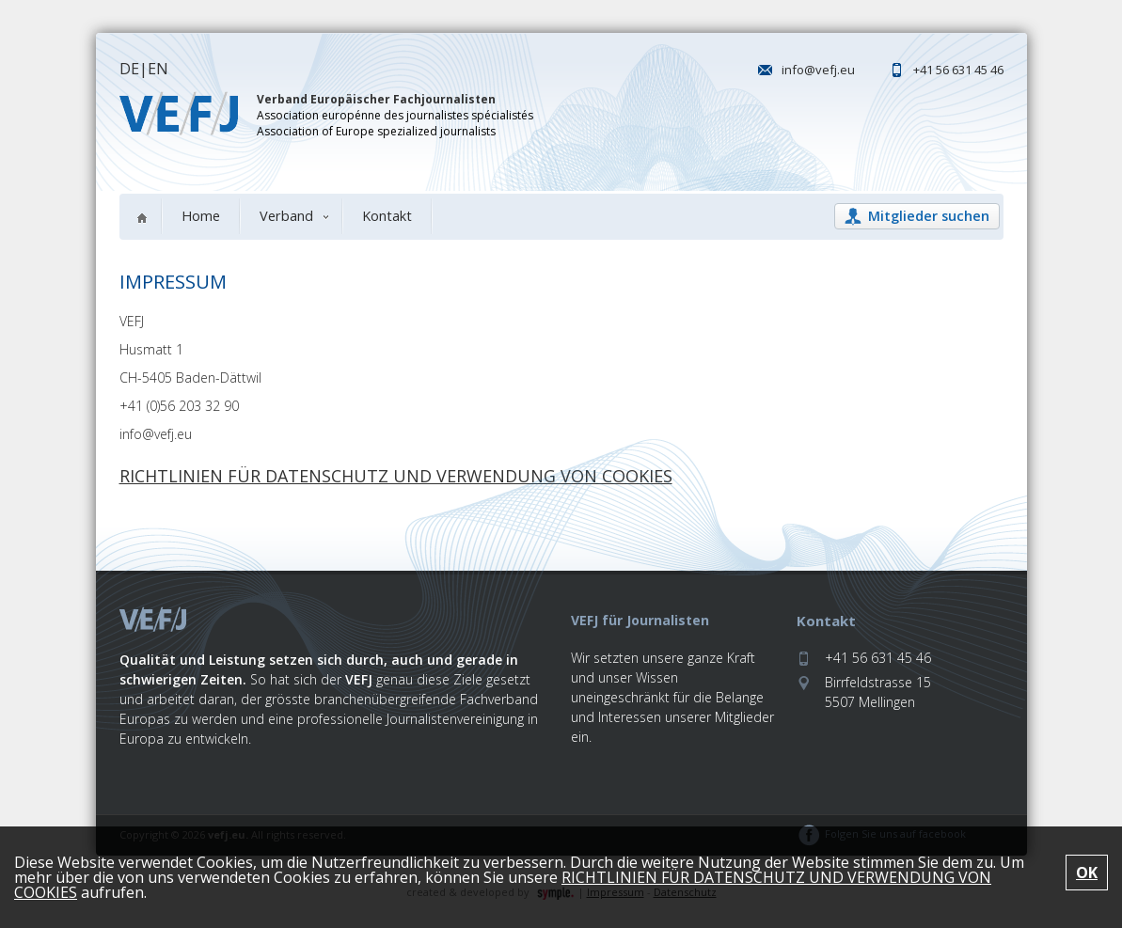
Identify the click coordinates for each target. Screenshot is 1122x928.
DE (129, 68)
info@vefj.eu (818, 69)
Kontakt (387, 216)
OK (1087, 872)
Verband (286, 216)
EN (158, 68)
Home (201, 216)
